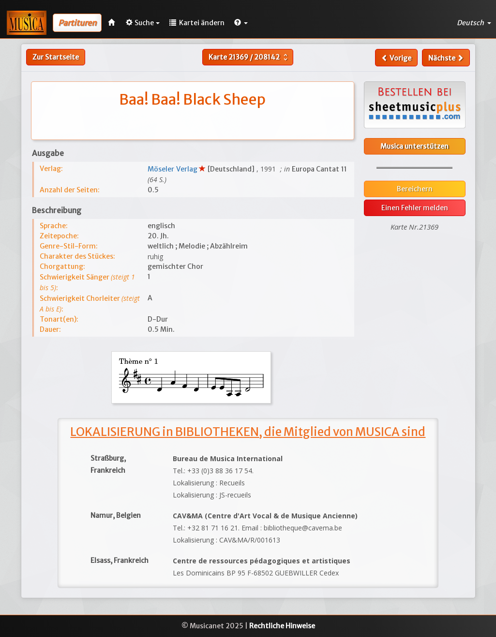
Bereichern (415, 189)
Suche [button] (143, 22)
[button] (241, 23)
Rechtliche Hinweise (282, 625)
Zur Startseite (55, 57)
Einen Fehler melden (414, 207)
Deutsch (474, 22)
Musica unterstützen (414, 146)
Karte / (249, 57)
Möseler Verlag (173, 169)
